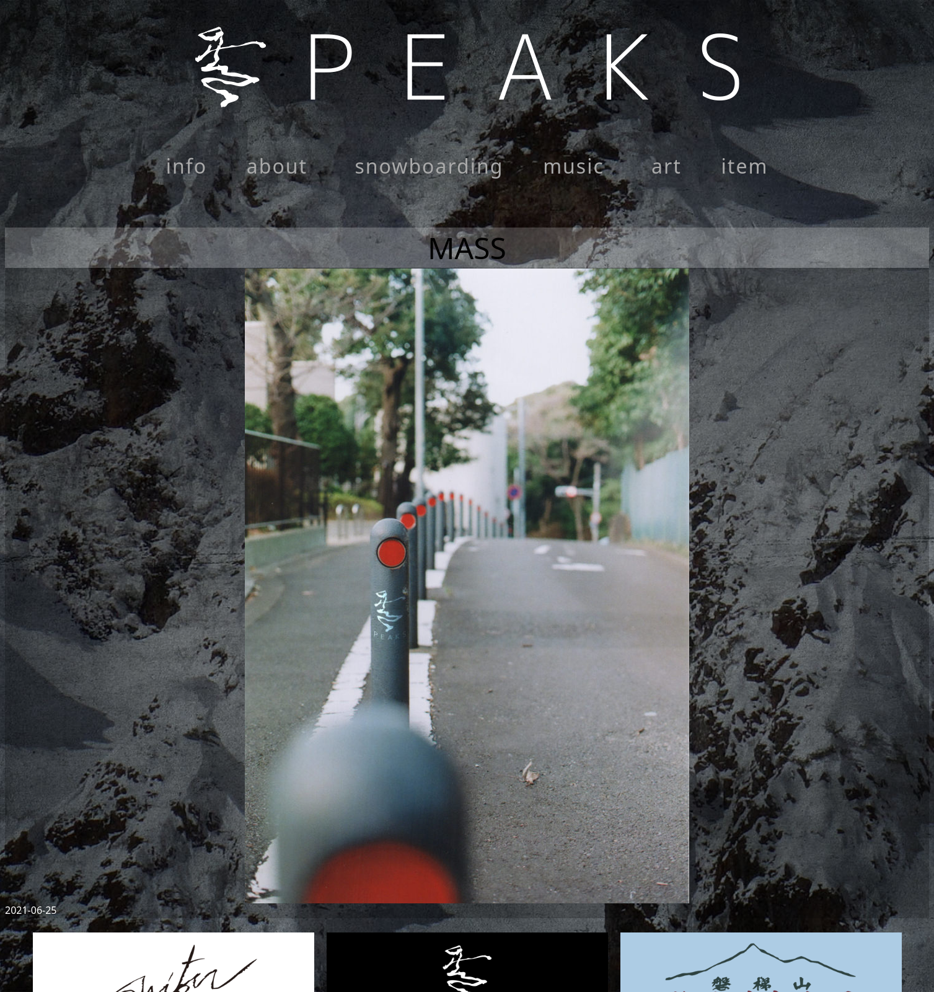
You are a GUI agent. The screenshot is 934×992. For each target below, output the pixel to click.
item (745, 166)
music (573, 166)
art (666, 166)
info (186, 166)
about (277, 166)
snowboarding (429, 166)
